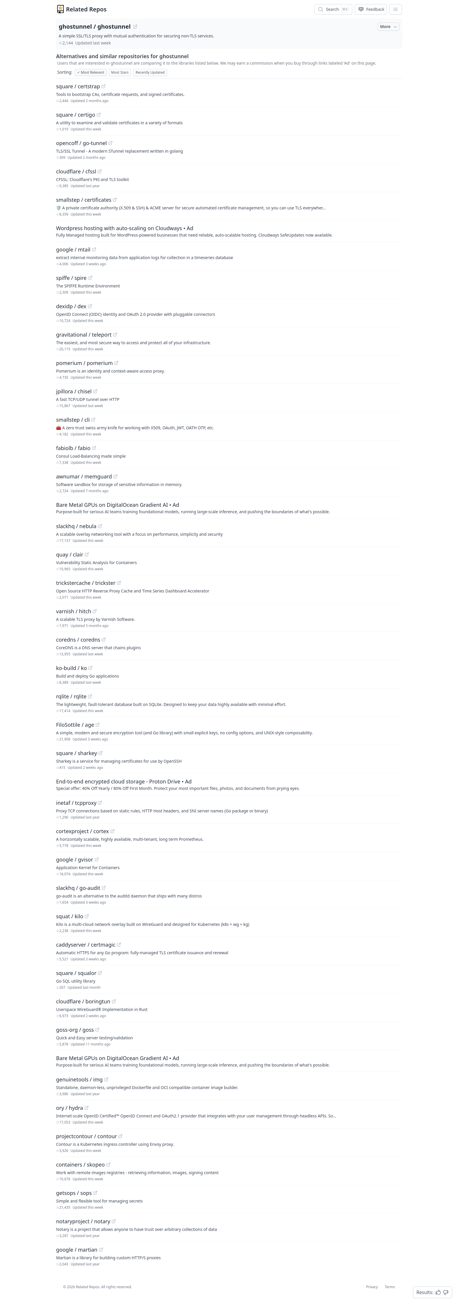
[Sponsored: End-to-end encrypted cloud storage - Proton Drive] (229, 784)
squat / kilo (69, 916)
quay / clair (69, 554)
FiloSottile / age (75, 724)
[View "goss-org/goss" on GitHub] (97, 1029)
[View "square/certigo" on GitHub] (98, 114)
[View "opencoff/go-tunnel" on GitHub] (110, 143)
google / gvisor (74, 859)
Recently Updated (150, 72)
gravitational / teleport (84, 334)
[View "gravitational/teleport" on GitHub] (115, 334)
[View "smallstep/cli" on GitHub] (93, 419)
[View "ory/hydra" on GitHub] (86, 1107)
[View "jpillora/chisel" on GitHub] (95, 391)
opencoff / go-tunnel (81, 143)
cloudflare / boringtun (83, 1001)
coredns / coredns (78, 639)
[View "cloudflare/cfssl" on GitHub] (99, 171)
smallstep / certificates (83, 199)
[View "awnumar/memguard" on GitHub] (115, 476)
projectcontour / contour (86, 1136)
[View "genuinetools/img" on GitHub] (106, 1079)
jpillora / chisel (74, 391)
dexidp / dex (71, 306)
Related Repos (86, 9)
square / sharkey (76, 753)
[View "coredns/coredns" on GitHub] (103, 639)
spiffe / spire (71, 277)
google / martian (77, 1249)
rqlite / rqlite (71, 696)
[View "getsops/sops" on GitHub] (95, 1193)
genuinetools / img (79, 1079)
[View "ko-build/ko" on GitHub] (90, 668)
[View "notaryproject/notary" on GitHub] (113, 1221)
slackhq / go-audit (78, 887)
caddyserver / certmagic (85, 944)
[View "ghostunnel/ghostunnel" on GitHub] (135, 26)
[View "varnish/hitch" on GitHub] (94, 611)
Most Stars (120, 72)
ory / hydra (69, 1107)
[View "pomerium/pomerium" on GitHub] (116, 363)
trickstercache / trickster (85, 582)
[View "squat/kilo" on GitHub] (86, 916)
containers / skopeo (80, 1164)
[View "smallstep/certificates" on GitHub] (114, 199)
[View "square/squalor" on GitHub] (100, 973)
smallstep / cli (73, 419)
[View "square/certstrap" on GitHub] (103, 86)
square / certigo (75, 114)
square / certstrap (78, 86)
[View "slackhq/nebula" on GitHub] (100, 526)
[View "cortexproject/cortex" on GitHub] (112, 831)
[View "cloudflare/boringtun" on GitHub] (114, 1001)
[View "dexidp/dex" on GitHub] (90, 306)
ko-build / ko (71, 667)
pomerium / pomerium (84, 362)
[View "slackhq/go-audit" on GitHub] (103, 888)
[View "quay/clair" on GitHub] (86, 554)
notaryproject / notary (83, 1221)
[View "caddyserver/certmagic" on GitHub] (119, 944)
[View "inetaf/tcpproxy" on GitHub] (100, 802)
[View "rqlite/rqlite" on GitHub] (90, 696)
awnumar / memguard (84, 476)
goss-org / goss (75, 1029)
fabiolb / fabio (73, 448)
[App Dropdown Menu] (395, 9)
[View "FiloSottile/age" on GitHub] (97, 724)
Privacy (372, 1286)
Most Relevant (90, 72)
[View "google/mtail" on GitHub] (94, 249)
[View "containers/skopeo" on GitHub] (108, 1164)
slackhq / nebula (76, 526)
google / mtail (73, 249)
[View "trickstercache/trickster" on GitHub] (119, 582)
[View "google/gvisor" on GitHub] (96, 859)
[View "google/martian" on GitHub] (101, 1249)
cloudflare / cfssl (76, 171)
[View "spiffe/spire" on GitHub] (90, 277)
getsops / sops (74, 1192)
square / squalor (76, 972)
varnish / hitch (73, 611)
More (389, 27)
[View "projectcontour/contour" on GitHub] (120, 1136)
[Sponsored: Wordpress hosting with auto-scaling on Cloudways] (229, 231)
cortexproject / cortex (82, 831)
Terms (390, 1286)
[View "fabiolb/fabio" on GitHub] (94, 448)
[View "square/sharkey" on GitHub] (100, 753)
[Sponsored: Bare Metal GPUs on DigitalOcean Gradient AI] (229, 508)
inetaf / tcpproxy (76, 802)
